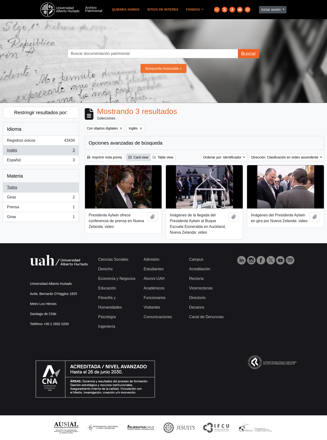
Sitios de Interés (162, 9)
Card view (138, 157)
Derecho (105, 269)
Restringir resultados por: (41, 112)
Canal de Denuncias (206, 317)
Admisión (151, 259)
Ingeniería (106, 326)
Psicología (107, 317)
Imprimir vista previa (104, 157)
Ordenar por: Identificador (222, 157)
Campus (196, 259)
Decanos (196, 307)
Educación (107, 288)
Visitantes (152, 307)
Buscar (248, 53)
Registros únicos (41, 141)
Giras (41, 198)
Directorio (197, 298)
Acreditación (199, 269)
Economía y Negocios (116, 278)
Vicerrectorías (201, 288)
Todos (12, 187)
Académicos (154, 288)
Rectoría (196, 278)
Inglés (41, 151)
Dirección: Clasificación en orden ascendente (285, 157)
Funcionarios (155, 298)
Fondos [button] (193, 9)
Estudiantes (154, 269)
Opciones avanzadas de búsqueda (126, 143)
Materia (15, 176)
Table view (162, 157)
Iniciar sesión (271, 9)
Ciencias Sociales (113, 259)
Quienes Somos (126, 9)
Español (41, 161)
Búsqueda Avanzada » (163, 68)
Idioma (14, 129)
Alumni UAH (154, 278)
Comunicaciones (158, 317)
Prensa (41, 208)
